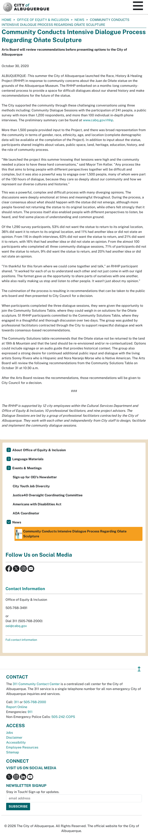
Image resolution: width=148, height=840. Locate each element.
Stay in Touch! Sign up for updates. (32, 792)
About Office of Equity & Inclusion (39, 450)
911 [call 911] (30, 712)
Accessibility (16, 742)
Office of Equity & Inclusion (43, 20)
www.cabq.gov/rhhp (98, 120)
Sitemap (12, 752)
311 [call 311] (16, 702)
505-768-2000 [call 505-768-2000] (35, 702)
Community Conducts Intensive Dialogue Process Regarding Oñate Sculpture (71, 534)
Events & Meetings (27, 468)
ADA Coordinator (26, 513)
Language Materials (27, 459)
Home (6, 20)
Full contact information (21, 639)
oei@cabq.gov (16, 626)
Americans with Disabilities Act (37, 504)
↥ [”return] (139, 669)
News (79, 20)
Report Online (16, 707)
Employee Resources (22, 747)
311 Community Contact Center (36, 684)
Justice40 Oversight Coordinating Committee (47, 495)
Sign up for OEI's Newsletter (35, 477)
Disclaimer (14, 737)
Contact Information (25, 588)
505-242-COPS (63, 717)
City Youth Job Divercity (31, 486)
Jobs (9, 733)
